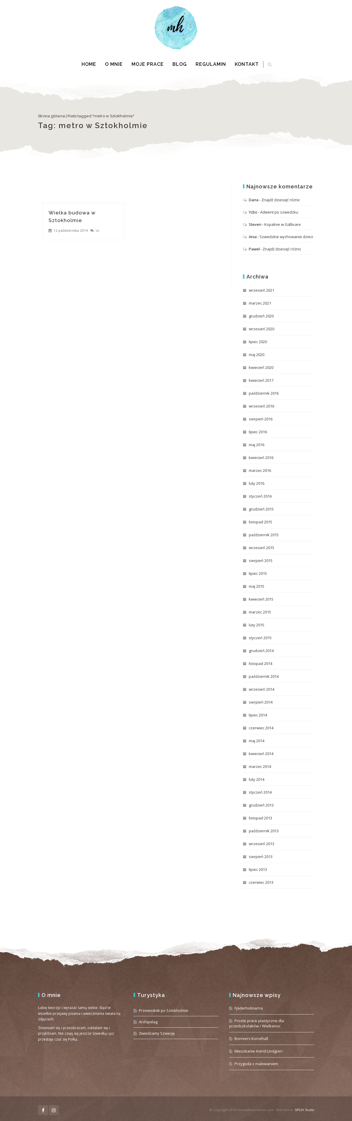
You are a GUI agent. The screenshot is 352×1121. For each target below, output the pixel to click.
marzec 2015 (260, 612)
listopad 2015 (260, 522)
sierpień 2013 (260, 856)
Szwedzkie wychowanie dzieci (286, 236)
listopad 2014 (260, 663)
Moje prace (148, 64)
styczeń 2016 (260, 496)
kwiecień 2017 (261, 380)
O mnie (114, 64)
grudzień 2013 (261, 805)
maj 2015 (256, 586)
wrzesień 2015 (261, 547)
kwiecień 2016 (261, 457)
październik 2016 (264, 393)
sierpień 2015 (260, 560)
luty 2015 (256, 624)
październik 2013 (264, 830)
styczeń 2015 (260, 637)
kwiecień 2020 (261, 367)
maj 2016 (256, 444)
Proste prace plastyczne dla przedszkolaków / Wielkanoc (256, 1023)
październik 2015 (264, 534)
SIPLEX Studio (304, 1110)
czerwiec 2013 (261, 882)
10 (97, 230)
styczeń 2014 (260, 792)
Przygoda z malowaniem (256, 1063)
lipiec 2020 (258, 341)
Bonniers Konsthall (251, 1038)
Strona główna (51, 116)
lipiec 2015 (258, 573)
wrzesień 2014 (261, 689)
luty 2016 (256, 483)
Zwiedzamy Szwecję (157, 1033)
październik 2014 (264, 676)
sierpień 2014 (260, 702)
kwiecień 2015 (261, 599)
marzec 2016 (260, 470)
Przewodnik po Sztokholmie (163, 1010)
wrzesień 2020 (261, 328)
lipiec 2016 (258, 431)
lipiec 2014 (258, 715)
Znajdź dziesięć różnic (280, 199)
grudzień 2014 (261, 650)
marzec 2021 (260, 303)
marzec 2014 (260, 766)
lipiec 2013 (258, 869)
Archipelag (148, 1021)
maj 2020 (256, 354)
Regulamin (211, 64)
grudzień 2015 (261, 509)
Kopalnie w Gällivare (282, 224)
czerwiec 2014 (261, 727)
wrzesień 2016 (261, 406)
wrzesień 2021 (261, 290)
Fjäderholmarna (248, 1008)
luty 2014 (256, 779)
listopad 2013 (260, 818)
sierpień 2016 (260, 419)
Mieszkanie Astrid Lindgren (258, 1051)
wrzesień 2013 (261, 843)
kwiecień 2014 (261, 753)
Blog (179, 64)
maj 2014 (256, 740)
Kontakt (247, 64)
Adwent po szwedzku (279, 212)
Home (89, 64)
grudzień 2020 (261, 316)
